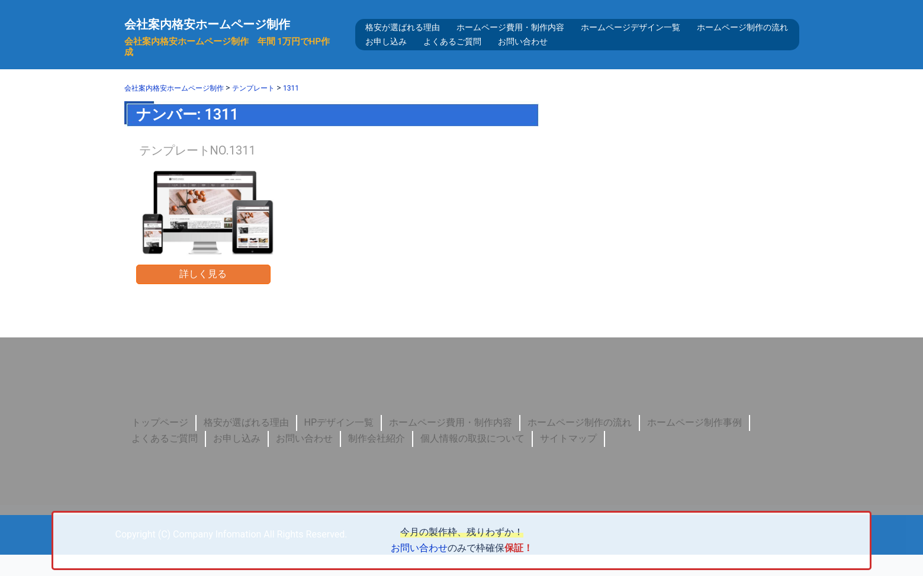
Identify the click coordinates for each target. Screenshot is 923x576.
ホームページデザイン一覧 (630, 38)
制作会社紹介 (376, 459)
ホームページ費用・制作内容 (510, 38)
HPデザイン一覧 (339, 443)
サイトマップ (568, 459)
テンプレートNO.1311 (197, 172)
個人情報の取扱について (472, 459)
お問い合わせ (523, 52)
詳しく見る (203, 295)
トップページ (159, 443)
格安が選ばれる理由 (402, 38)
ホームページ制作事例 (694, 443)
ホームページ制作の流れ (742, 38)
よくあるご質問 (452, 52)
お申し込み (386, 52)
